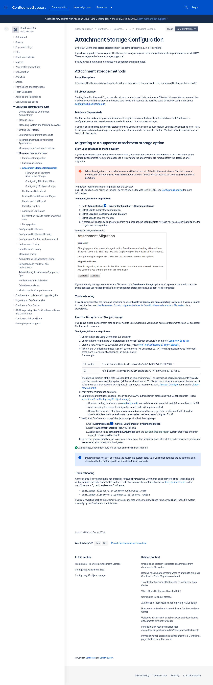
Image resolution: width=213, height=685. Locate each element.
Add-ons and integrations (28, 96)
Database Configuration (34, 158)
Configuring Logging (172, 190)
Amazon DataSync (169, 384)
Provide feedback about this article (128, 543)
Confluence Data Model (34, 191)
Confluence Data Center (28, 305)
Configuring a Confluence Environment (38, 239)
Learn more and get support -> (152, 19)
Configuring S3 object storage (40, 186)
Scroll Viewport (106, 658)
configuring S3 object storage (90, 104)
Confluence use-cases (27, 101)
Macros (19, 62)
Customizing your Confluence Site (36, 135)
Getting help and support (28, 323)
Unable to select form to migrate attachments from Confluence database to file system (141, 305)
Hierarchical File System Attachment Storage (97, 564)
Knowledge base (82, 7)
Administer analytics (29, 285)
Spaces (19, 42)
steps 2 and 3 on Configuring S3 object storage (105, 399)
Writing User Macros (29, 130)
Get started (21, 37)
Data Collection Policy (30, 249)
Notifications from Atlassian (33, 280)
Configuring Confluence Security (35, 234)
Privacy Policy (142, 675)
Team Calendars (24, 92)
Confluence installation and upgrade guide (37, 295)
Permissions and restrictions (30, 87)
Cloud (170, 29)
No (104, 543)
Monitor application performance (35, 290)
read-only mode (130, 403)
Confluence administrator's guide (32, 106)
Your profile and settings (28, 67)
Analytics (20, 77)
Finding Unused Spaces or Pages (39, 196)
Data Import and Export (34, 201)
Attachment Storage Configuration (39, 168)
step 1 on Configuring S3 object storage (158, 344)
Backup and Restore (32, 163)
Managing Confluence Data (33, 153)
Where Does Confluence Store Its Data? (161, 591)
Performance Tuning (29, 244)
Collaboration (22, 72)
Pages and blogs (24, 47)
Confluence (91, 658)
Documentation (59, 7)
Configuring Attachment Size (40, 181)
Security (175, 675)
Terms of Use (160, 675)
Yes (98, 543)
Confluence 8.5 (28, 28)
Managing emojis (27, 254)
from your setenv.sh (175, 482)
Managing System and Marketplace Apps (40, 125)
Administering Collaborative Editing (37, 259)
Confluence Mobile (25, 57)
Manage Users (26, 120)
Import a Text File (31, 206)
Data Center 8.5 (187, 29)
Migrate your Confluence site (30, 300)
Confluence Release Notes (29, 318)
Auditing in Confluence (33, 211)
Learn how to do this (179, 340)
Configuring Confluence (31, 229)
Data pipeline (28, 224)
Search (186, 7)
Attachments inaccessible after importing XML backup (169, 602)
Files (18, 52)
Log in (195, 7)
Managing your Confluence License (37, 148)
